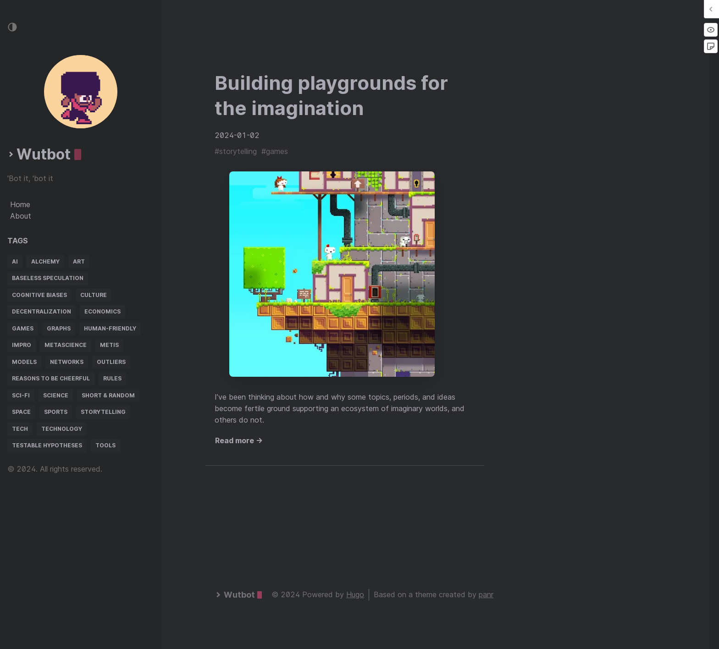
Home (20, 204)
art (79, 261)
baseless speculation (47, 278)
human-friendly (110, 328)
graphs (59, 328)
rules (112, 378)
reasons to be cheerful (51, 378)
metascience (65, 344)
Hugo (355, 594)
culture (93, 295)
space (21, 411)
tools (105, 445)
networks (66, 361)
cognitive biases (39, 295)
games (22, 328)
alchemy (45, 261)
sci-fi (21, 395)
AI (15, 261)
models (24, 361)
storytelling (103, 411)
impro (21, 344)
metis (109, 344)
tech (20, 428)
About (20, 215)
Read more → (239, 440)
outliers (111, 361)
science (55, 395)
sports (55, 411)
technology (61, 428)
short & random (108, 395)
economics (102, 311)
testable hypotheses (47, 445)
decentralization (41, 311)
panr (486, 594)
